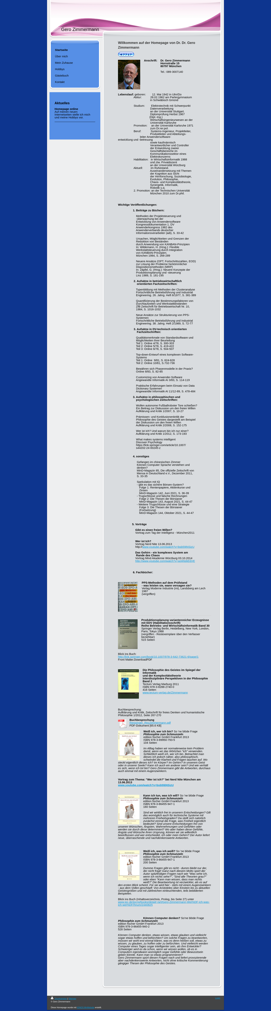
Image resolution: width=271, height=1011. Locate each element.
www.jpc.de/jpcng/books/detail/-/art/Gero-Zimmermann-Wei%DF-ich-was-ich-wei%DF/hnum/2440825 (164, 903)
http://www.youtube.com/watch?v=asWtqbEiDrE (165, 561)
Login (217, 998)
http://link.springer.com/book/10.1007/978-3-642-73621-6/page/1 (158, 656)
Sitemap (72, 998)
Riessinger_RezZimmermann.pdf (150, 722)
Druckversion (59, 998)
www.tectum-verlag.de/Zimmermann (165, 692)
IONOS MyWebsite (85, 1007)
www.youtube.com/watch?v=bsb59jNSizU (168, 546)
